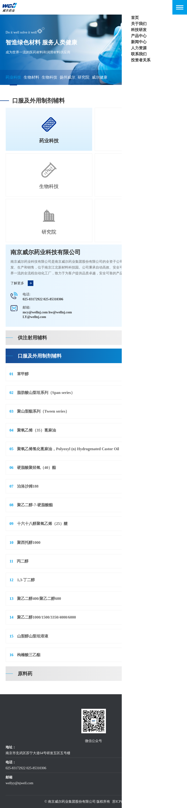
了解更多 (21, 283)
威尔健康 (99, 77)
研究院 (83, 77)
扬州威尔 (67, 77)
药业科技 (13, 77)
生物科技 (49, 77)
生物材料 (31, 77)
